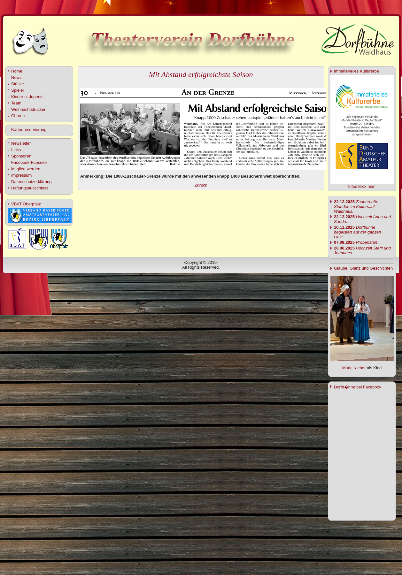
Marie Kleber (354, 367)
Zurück (201, 185)
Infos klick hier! (362, 186)
